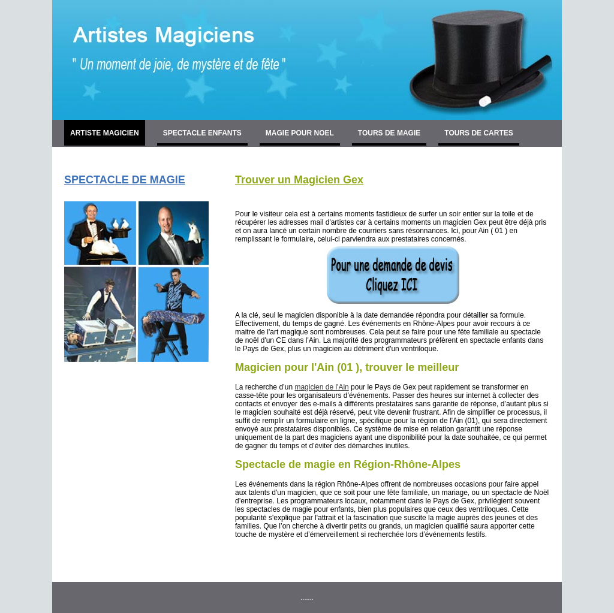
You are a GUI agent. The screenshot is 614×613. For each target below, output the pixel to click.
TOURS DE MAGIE (389, 133)
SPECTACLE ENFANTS (202, 133)
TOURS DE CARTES (478, 133)
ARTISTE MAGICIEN (104, 133)
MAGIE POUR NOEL (300, 133)
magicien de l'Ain (321, 387)
